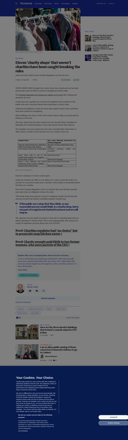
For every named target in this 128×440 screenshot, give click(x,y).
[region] (64, 403)
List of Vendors (23, 431)
